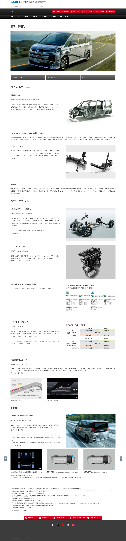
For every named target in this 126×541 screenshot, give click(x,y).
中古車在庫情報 (99, 12)
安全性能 (53, 17)
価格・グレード (15, 17)
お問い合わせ (110, 12)
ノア (11, 11)
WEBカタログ (75, 12)
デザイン (25, 17)
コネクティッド (64, 17)
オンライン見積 (87, 12)
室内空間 (34, 17)
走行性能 (44, 17)
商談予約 (65, 12)
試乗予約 (56, 12)
